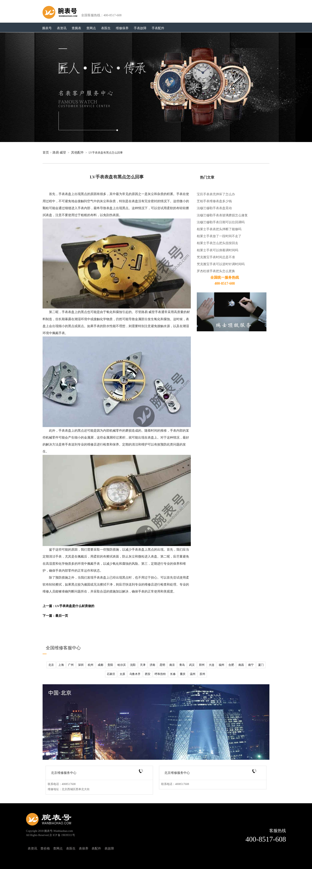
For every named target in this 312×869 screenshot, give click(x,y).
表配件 (96, 848)
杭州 (90, 664)
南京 (172, 664)
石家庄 (111, 674)
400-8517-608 (266, 839)
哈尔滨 (121, 664)
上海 (61, 664)
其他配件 (77, 152)
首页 (46, 152)
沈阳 (133, 664)
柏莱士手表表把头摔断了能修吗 (219, 229)
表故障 (109, 848)
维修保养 (122, 28)
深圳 (81, 664)
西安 (147, 674)
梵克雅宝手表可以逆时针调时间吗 (221, 264)
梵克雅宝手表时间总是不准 (216, 257)
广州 (71, 664)
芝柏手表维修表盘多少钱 (214, 201)
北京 (51, 664)
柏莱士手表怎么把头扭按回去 (217, 243)
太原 (122, 674)
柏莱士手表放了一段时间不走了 (219, 236)
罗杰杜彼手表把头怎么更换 (216, 271)
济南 (152, 664)
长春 (173, 674)
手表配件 (158, 28)
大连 (211, 664)
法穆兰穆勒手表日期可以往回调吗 (221, 222)
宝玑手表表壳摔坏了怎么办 (216, 194)
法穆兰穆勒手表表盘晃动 (214, 208)
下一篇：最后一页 (55, 615)
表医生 (106, 28)
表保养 (83, 848)
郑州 (202, 664)
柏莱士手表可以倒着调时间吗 (217, 250)
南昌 (241, 664)
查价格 (45, 848)
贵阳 (110, 664)
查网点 (91, 28)
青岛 (182, 664)
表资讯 (61, 28)
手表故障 (140, 28)
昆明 (162, 664)
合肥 (231, 664)
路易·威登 (59, 152)
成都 (100, 664)
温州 (192, 674)
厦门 (261, 664)
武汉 (192, 664)
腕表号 (47, 28)
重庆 (182, 674)
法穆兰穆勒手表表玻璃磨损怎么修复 (222, 215)
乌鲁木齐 (134, 674)
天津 (142, 664)
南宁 (251, 664)
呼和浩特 (160, 674)
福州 (221, 664)
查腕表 (76, 28)
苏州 (202, 674)
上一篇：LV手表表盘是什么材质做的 (68, 606)
